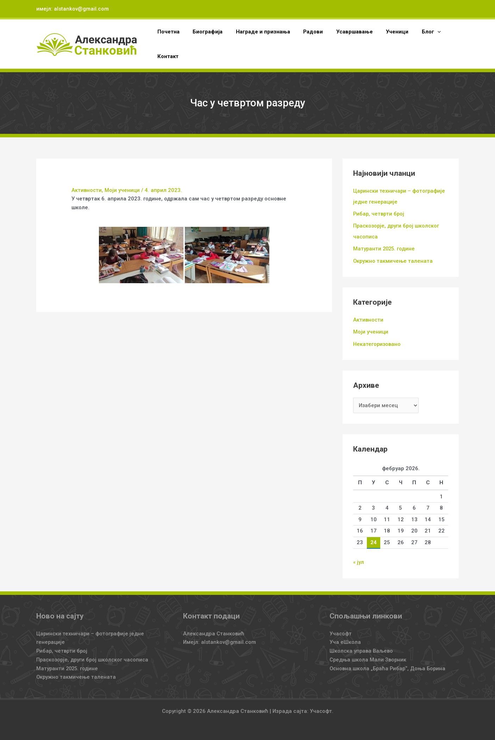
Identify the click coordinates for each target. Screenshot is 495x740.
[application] (420, 31)
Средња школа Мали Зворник (368, 657)
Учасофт (341, 631)
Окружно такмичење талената (393, 259)
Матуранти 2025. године (384, 247)
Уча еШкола (345, 640)
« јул (358, 560)
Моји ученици (122, 190)
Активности (86, 190)
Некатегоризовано (377, 342)
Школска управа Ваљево (362, 649)
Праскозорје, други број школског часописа (93, 657)
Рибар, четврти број (379, 213)
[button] (414, 31)
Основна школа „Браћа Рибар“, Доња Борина (388, 666)
